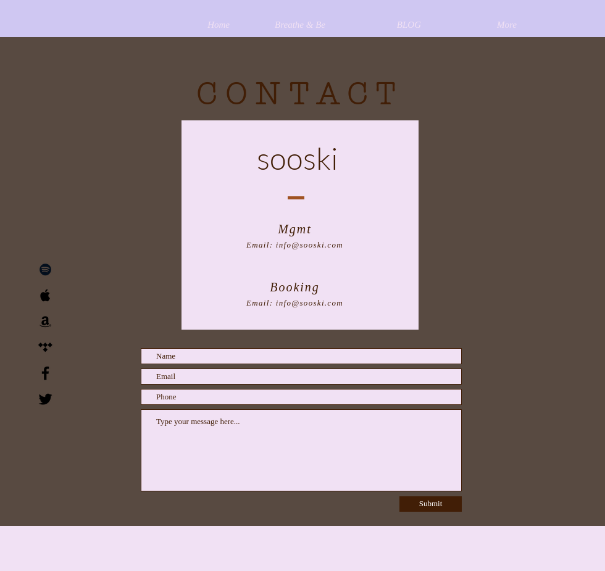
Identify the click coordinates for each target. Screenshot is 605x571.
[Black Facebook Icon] (45, 373)
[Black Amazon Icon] (45, 321)
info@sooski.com (309, 244)
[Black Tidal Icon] (45, 347)
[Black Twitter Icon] (45, 399)
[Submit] (430, 504)
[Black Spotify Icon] (45, 269)
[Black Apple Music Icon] (45, 295)
